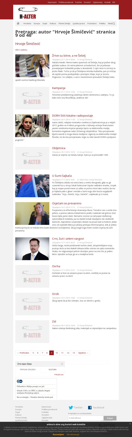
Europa (37, 23)
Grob (55, 294)
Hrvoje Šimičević (27, 43)
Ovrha (56, 266)
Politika (102, 23)
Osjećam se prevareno (66, 203)
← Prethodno (23, 352)
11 (62, 352)
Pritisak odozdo (28, 369)
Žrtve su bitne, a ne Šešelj (68, 55)
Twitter (78, 407)
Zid (54, 321)
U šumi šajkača (62, 176)
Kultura (53, 23)
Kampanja (58, 88)
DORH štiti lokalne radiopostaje (72, 115)
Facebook (98, 407)
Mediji (110, 23)
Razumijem (58, 434)
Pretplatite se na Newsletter (80, 413)
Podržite (78, 2)
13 (74, 352)
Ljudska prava (79, 23)
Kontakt (107, 2)
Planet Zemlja (64, 23)
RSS (113, 2)
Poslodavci (92, 23)
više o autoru (21, 49)
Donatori (87, 2)
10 (57, 352)
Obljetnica (58, 148)
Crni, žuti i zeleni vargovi (68, 238)
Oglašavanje (98, 2)
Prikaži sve (58, 374)
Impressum (52, 2)
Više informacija (73, 434)
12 (68, 352)
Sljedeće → (83, 352)
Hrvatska (27, 23)
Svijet (45, 23)
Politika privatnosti (66, 2)
